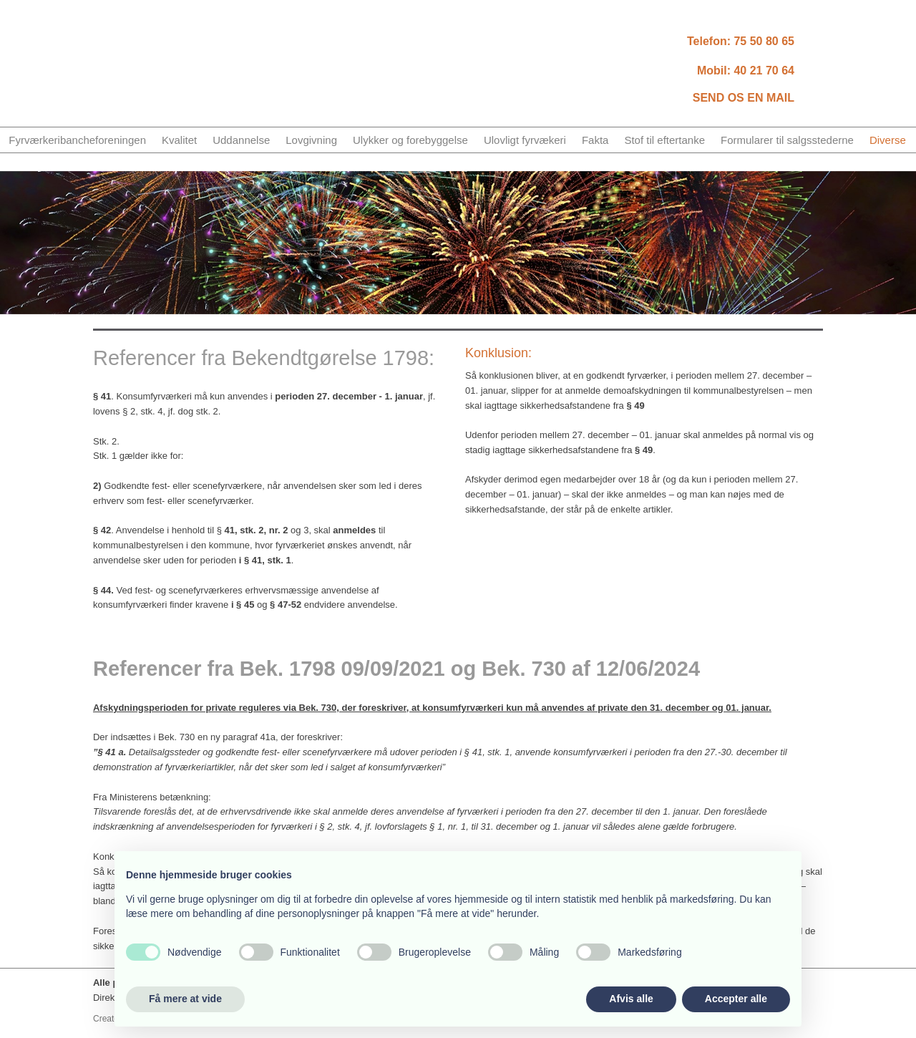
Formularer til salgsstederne (787, 140)
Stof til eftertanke (664, 140)
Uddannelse (241, 140)
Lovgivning (311, 140)
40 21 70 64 (764, 70)
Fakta (595, 140)
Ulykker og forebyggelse (410, 140)
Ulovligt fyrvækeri (525, 140)
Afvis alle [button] (631, 998)
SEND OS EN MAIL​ (743, 98)
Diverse (887, 140)
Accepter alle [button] (736, 998)
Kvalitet (179, 140)
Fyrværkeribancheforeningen (77, 140)
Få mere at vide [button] (185, 998)
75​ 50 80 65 (764, 41)
